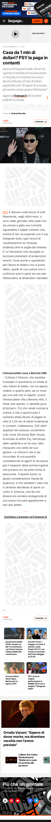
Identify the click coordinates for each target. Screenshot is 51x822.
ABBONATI (37, 21)
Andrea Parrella (18, 113)
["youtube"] (17, 800)
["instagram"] (11, 800)
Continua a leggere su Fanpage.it (25, 517)
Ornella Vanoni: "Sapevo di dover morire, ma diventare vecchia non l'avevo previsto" (24, 739)
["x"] (23, 800)
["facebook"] (30, 800)
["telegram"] (36, 800)
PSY (5, 212)
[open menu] (3, 21)
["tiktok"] (5, 800)
